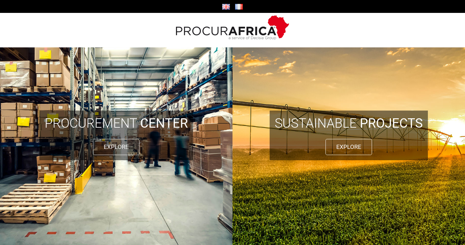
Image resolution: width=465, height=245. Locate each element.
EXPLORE (116, 146)
